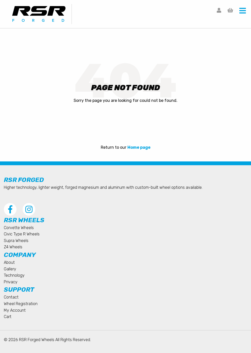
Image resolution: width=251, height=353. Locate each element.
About (9, 262)
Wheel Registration (21, 303)
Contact (11, 297)
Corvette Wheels (19, 227)
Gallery (10, 269)
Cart (7, 316)
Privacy (11, 282)
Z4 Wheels (13, 247)
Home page (138, 147)
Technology (14, 275)
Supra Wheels (16, 240)
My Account (15, 310)
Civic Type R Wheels (22, 234)
